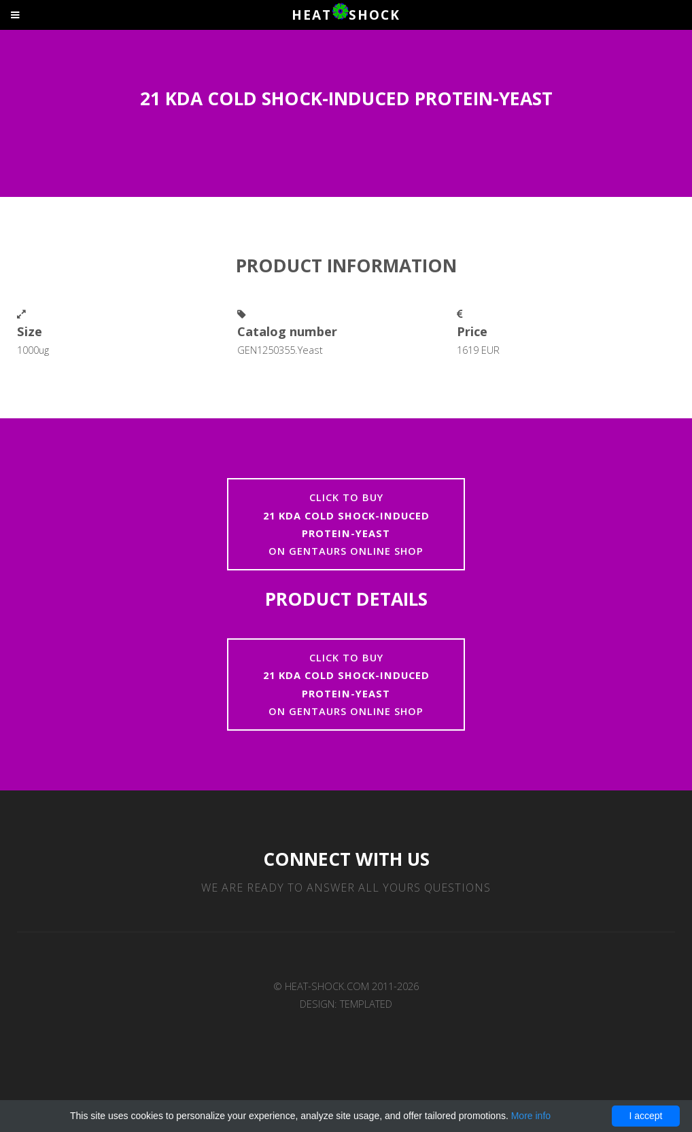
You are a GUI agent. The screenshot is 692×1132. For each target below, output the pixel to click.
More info (531, 1115)
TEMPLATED (366, 1003)
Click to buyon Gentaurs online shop (346, 524)
